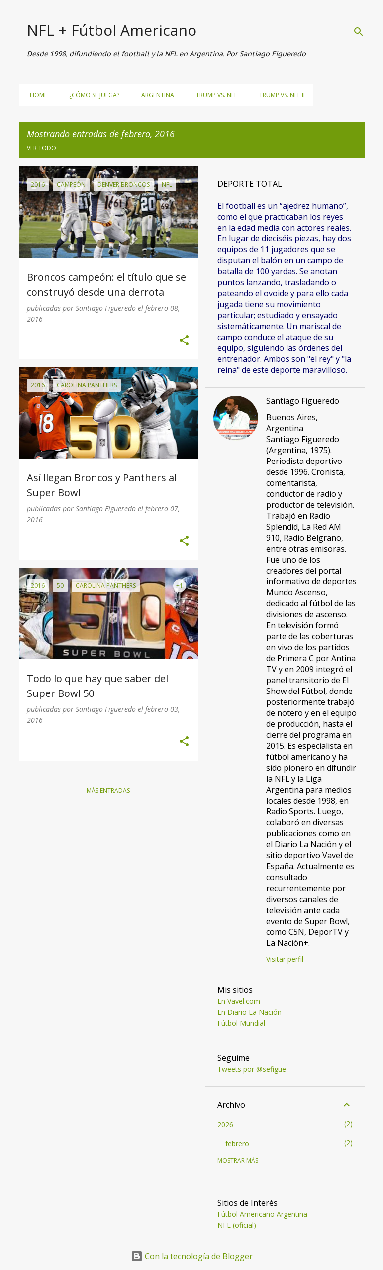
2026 (225, 1124)
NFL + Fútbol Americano (111, 30)
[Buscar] (359, 32)
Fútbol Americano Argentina (262, 1214)
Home (35, 95)
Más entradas (108, 790)
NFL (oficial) (236, 1225)
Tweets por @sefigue (251, 1069)
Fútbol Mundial (241, 1023)
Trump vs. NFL (213, 95)
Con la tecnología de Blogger (192, 1256)
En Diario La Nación (249, 1012)
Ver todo (41, 148)
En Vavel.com (238, 1001)
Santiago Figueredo (302, 401)
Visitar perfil (284, 959)
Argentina (154, 95)
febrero (237, 1143)
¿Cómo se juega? (91, 95)
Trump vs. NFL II (279, 95)
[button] (184, 340)
